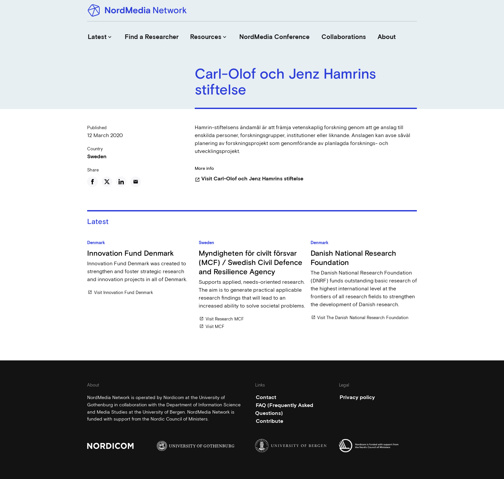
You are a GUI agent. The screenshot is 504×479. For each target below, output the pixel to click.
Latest (100, 37)
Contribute (269, 421)
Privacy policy (357, 397)
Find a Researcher (152, 37)
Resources (209, 37)
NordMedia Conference (274, 37)
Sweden (97, 156)
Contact (266, 397)
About (387, 37)
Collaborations (343, 37)
